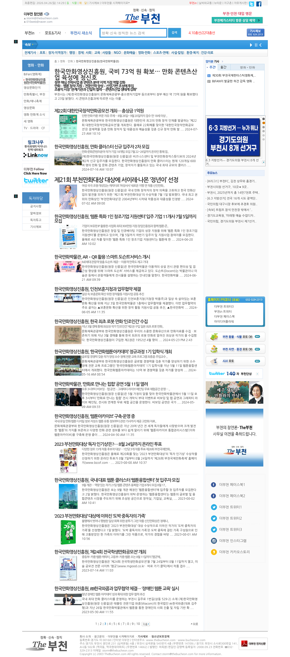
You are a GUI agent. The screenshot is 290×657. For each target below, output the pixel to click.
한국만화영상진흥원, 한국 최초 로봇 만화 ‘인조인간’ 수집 (101, 321)
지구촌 (228, 3)
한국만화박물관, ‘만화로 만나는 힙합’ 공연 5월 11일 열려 (101, 384)
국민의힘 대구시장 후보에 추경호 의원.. (232, 204)
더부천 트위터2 (230, 518)
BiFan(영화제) (33, 74)
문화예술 (129, 52)
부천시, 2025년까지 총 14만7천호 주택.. (233, 192)
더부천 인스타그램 (232, 541)
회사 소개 (85, 636)
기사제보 (94, 3)
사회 (89, 52)
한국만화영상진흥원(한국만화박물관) (35, 81)
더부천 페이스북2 (232, 496)
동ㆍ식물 (72, 3)
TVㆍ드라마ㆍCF (34, 128)
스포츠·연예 (160, 52)
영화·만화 (144, 52)
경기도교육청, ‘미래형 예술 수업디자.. (231, 215)
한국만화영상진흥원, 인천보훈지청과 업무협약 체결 (97, 289)
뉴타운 (218, 3)
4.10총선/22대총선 (202, 33)
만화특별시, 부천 (34, 94)
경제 (81, 52)
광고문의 (99, 636)
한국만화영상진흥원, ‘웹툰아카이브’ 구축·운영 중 (94, 416)
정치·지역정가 (57, 52)
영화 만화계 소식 (34, 114)
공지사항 (35, 206)
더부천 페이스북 (224, 316)
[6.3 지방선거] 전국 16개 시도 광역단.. (232, 198)
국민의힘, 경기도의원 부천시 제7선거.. (231, 221)
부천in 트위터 (223, 311)
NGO (117, 52)
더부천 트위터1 (230, 507)
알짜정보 (35, 213)
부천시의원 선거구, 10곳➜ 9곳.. (228, 187)
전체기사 (30, 52)
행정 (72, 52)
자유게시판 (240, 3)
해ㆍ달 (83, 3)
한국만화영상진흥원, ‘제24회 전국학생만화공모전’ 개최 (100, 552)
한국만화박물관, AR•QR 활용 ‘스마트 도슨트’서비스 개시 (102, 257)
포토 (42, 52)
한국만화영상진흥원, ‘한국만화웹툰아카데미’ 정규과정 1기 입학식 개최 (113, 352)
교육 (97, 52)
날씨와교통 (205, 3)
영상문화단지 (32, 87)
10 (138, 623)
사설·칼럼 (177, 52)
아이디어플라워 (224, 321)
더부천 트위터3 (224, 306)
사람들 (106, 52)
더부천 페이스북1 (232, 484)
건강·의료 (207, 52)
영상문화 (29, 107)
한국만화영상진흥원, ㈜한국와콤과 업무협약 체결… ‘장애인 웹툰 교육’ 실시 (116, 588)
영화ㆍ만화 (247, 67)
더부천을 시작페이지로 (115, 2)
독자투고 (35, 220)
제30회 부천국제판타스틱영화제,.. (231, 75)
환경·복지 (193, 52)
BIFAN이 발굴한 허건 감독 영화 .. (231, 81)
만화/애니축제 (33, 101)
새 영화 (28, 121)
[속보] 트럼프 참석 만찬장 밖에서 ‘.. (230, 209)
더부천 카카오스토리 (234, 552)
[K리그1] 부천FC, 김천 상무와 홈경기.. (232, 181)
